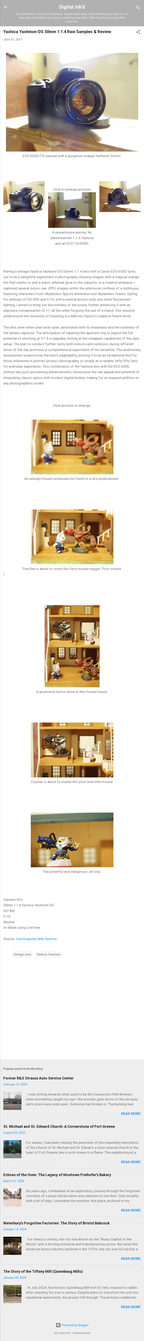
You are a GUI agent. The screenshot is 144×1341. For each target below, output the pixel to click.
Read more (131, 1114)
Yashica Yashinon (49, 954)
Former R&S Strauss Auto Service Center (38, 1078)
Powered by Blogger (72, 1325)
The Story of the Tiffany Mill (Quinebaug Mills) (43, 1271)
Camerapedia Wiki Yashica (36, 939)
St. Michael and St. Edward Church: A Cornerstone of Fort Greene (59, 1126)
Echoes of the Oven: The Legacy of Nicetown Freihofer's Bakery (57, 1175)
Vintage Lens (22, 954)
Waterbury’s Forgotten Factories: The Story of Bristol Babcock (56, 1223)
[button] (138, 33)
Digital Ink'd (72, 7)
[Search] (138, 8)
